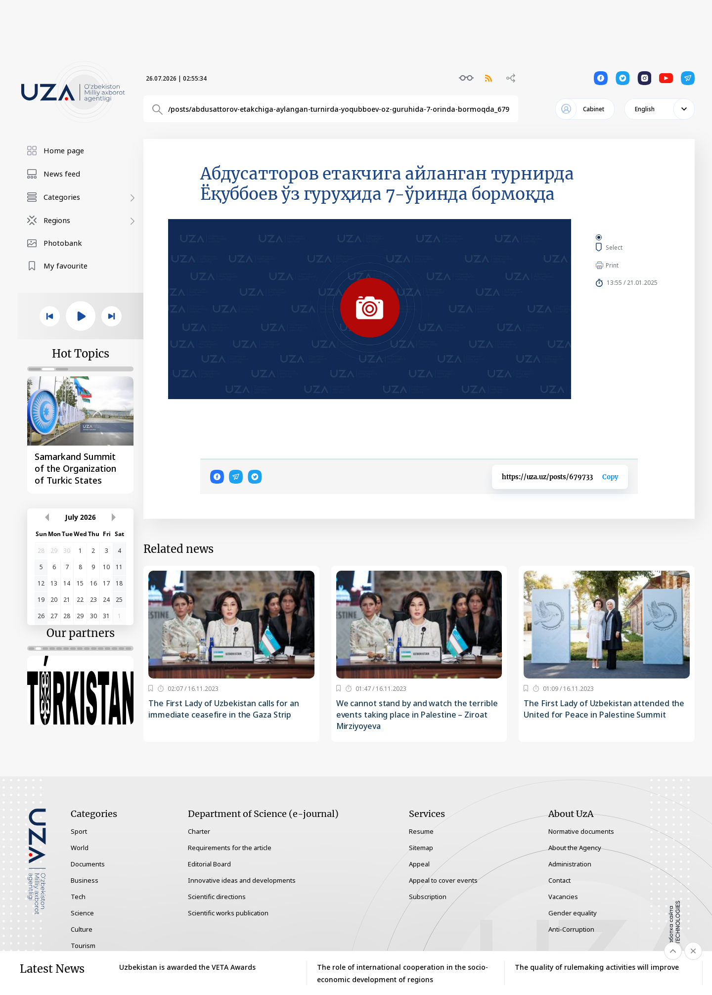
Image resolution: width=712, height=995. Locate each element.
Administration (569, 863)
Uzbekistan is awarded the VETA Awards (187, 967)
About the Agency (574, 847)
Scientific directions (217, 896)
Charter (199, 831)
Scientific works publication (228, 912)
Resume (421, 831)
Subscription (427, 896)
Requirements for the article (229, 847)
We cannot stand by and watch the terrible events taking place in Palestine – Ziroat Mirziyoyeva (417, 714)
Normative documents (581, 831)
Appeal (419, 863)
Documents (88, 863)
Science (82, 912)
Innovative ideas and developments (242, 880)
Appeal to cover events (443, 880)
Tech (78, 896)
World (80, 847)
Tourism (83, 945)
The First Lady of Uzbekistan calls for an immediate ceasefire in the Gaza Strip (223, 709)
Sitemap (421, 847)
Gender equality (572, 912)
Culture (81, 929)
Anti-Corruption (571, 929)
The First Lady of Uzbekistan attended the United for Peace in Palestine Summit (604, 709)
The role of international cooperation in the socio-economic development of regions (402, 973)
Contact (559, 880)
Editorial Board (209, 863)
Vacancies (563, 896)
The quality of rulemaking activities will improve (597, 967)
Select (625, 247)
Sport (79, 831)
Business (84, 880)
